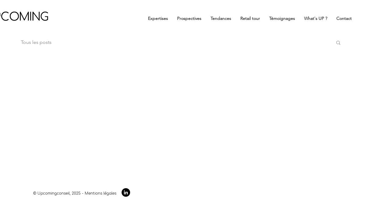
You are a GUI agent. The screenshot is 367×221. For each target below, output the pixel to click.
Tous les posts (36, 42)
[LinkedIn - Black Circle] (126, 192)
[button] (338, 43)
